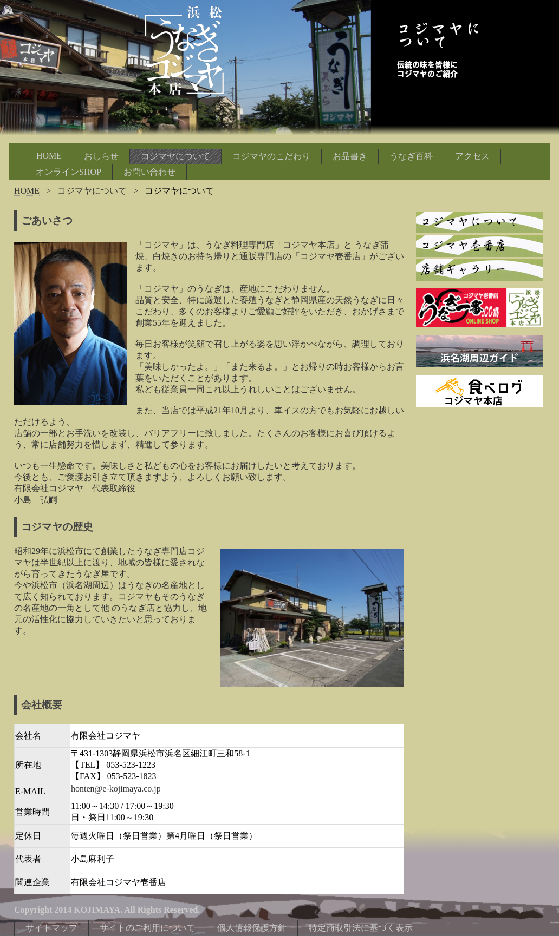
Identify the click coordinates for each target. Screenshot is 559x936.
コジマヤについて (175, 156)
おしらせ (101, 156)
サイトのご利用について (147, 927)
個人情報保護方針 (252, 927)
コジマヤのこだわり (271, 156)
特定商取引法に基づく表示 (361, 927)
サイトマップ (51, 927)
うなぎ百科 (411, 156)
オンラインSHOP (68, 171)
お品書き (350, 156)
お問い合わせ (149, 171)
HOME (49, 155)
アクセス (472, 156)
